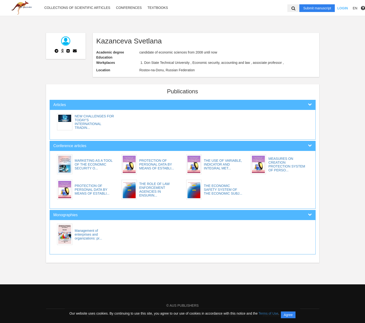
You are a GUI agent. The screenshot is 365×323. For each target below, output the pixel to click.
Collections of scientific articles (77, 8)
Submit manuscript (317, 8)
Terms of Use (268, 313)
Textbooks (157, 8)
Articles (59, 105)
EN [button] (355, 8)
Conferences (129, 8)
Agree (288, 315)
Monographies (65, 215)
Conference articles (70, 146)
